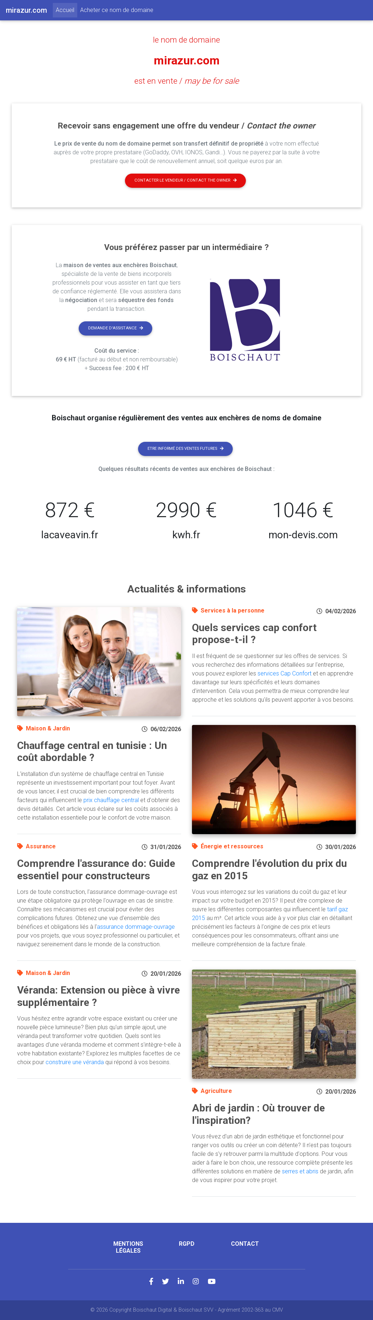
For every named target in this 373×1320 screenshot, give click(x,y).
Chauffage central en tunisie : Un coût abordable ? (92, 752)
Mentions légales (128, 1247)
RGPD (187, 1243)
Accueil (66, 9)
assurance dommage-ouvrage (136, 926)
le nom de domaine (186, 39)
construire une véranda (75, 1062)
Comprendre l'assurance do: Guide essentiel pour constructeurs (96, 869)
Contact (245, 1243)
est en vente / (186, 81)
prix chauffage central (111, 800)
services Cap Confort (284, 673)
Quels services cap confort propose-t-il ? (254, 634)
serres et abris (300, 1171)
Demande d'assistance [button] (115, 328)
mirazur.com (187, 60)
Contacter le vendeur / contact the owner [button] (185, 180)
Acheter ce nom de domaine (116, 10)
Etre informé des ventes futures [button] (186, 448)
